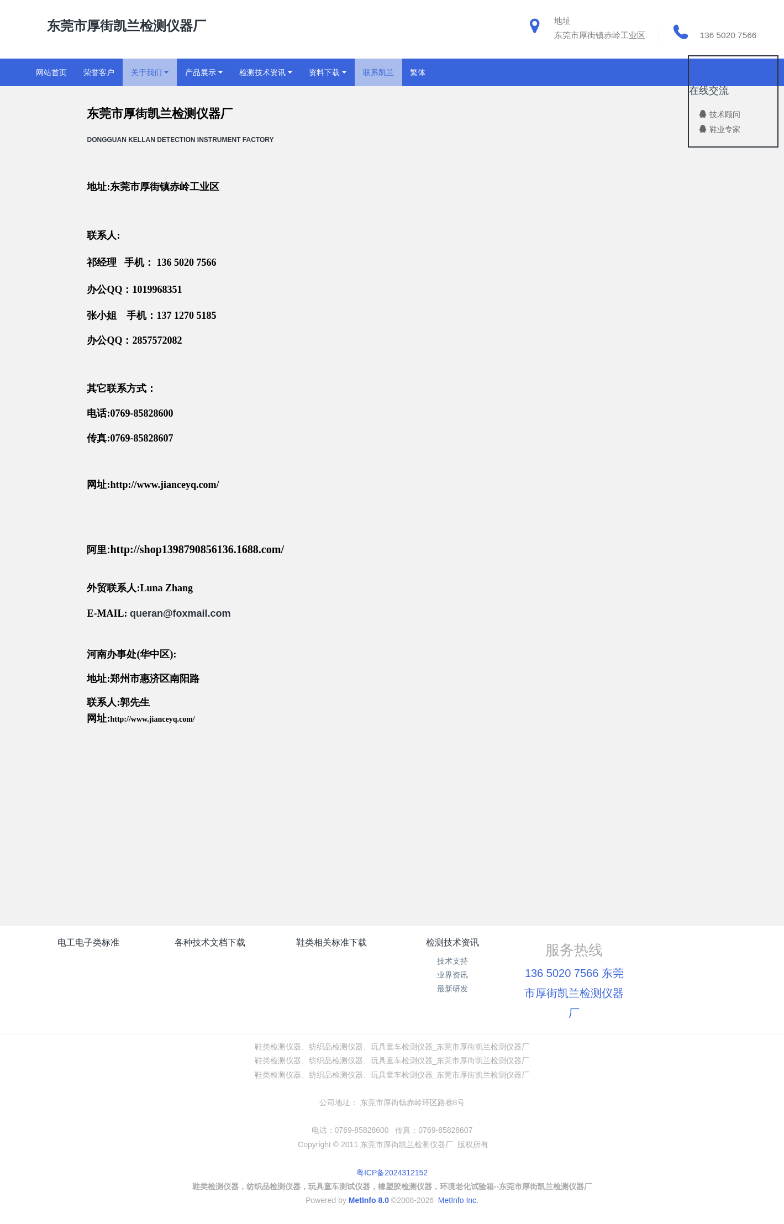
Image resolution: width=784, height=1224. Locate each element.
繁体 (417, 72)
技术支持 (452, 961)
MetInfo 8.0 (369, 1200)
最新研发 (452, 988)
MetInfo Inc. (458, 1200)
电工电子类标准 (88, 942)
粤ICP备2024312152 (392, 1172)
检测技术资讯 (452, 942)
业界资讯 (452, 974)
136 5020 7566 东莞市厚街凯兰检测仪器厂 (574, 993)
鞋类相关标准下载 (331, 942)
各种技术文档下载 (210, 942)
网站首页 (51, 72)
